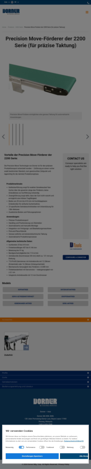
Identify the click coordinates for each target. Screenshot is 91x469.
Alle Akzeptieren (66, 456)
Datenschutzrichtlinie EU (74, 440)
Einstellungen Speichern (25, 456)
